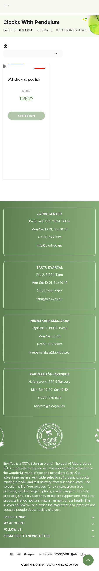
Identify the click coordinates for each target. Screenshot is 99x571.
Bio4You (44, 564)
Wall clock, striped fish (24, 79)
